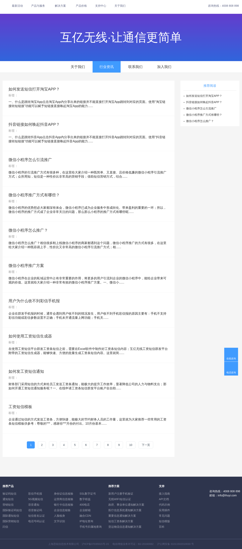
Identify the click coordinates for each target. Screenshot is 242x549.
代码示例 (164, 504)
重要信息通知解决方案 (122, 515)
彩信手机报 (35, 493)
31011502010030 (180, 543)
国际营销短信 (11, 521)
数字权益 (85, 499)
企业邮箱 (85, 510)
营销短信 (8, 504)
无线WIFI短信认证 (119, 499)
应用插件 (164, 510)
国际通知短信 (11, 515)
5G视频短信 (35, 499)
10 (130, 444)
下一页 (146, 444)
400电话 (85, 504)
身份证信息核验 (63, 493)
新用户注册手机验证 (120, 493)
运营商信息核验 (63, 499)
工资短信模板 (20, 407)
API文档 (164, 499)
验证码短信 (9, 493)
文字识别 (59, 521)
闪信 (5, 526)
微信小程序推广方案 (26, 265)
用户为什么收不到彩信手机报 (34, 301)
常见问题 (164, 515)
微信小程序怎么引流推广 (30, 160)
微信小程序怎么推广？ (28, 230)
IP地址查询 (86, 521)
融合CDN (85, 515)
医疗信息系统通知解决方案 (125, 510)
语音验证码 (35, 510)
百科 (161, 526)
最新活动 (17, 5)
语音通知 (33, 504)
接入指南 (164, 493)
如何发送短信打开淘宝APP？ (34, 89)
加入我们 (164, 67)
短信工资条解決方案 (120, 521)
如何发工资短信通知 (26, 371)
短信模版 (164, 521)
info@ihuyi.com (227, 495)
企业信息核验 (62, 510)
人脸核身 (59, 515)
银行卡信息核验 (63, 504)
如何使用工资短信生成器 (30, 336)
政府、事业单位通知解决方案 (126, 504)
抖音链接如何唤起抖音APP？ (34, 124)
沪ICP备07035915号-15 (95, 543)
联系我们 (135, 67)
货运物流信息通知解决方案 (125, 526)
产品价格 (81, 5)
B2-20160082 (146, 543)
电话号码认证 (36, 521)
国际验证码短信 (12, 510)
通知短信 (8, 499)
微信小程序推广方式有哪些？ (34, 195)
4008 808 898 (230, 5)
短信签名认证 (36, 515)
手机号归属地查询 (91, 526)
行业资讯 (106, 67)
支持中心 (100, 5)
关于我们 (120, 5)
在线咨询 (231, 358)
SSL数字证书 (88, 493)
